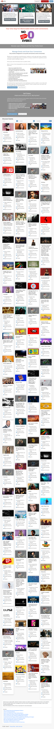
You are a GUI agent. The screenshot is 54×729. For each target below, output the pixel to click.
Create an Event (45, 1)
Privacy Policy (12, 726)
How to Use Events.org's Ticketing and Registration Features (16, 715)
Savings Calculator (22, 114)
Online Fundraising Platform (9, 711)
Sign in (51, 1)
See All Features (22, 87)
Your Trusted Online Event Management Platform (13, 710)
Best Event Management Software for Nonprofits (13, 719)
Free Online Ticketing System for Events (11, 720)
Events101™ (37, 1)
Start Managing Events (12, 87)
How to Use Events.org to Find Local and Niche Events (14, 718)
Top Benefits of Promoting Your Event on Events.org (14, 722)
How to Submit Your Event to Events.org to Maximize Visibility (16, 714)
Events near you (19, 726)
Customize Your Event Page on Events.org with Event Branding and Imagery (19, 717)
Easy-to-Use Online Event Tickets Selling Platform (13, 713)
